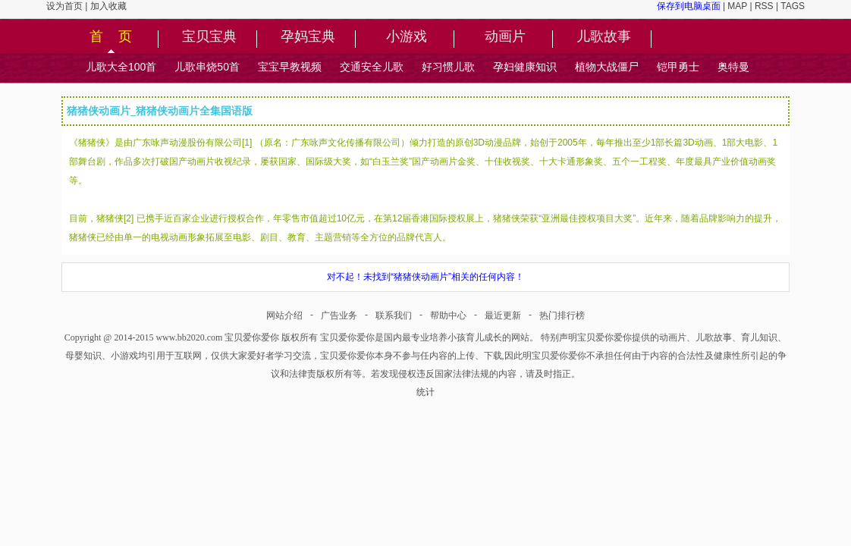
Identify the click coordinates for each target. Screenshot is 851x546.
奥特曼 (733, 67)
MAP (737, 6)
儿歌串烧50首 (207, 67)
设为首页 (64, 6)
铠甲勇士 (678, 67)
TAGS (792, 6)
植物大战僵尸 (607, 67)
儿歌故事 (603, 37)
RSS (764, 6)
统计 (425, 392)
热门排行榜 (562, 315)
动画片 (505, 37)
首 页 (110, 37)
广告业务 (339, 315)
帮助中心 (448, 315)
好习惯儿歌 (448, 67)
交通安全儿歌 (372, 67)
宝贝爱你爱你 (252, 337)
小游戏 (406, 37)
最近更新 (503, 315)
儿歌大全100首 (121, 67)
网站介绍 (284, 315)
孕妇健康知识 (525, 67)
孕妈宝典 (308, 37)
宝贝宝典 (209, 37)
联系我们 (393, 315)
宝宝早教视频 (290, 67)
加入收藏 (108, 6)
